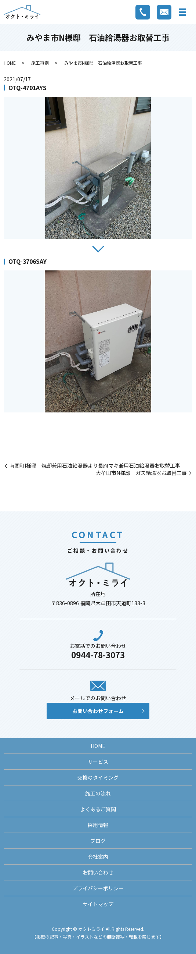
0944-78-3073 (98, 654)
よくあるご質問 (98, 809)
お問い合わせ (98, 872)
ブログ (98, 840)
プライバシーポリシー (98, 888)
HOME (10, 63)
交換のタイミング (98, 777)
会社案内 (98, 856)
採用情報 (98, 825)
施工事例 (40, 63)
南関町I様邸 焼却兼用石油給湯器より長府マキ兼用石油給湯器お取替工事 (94, 465)
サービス (98, 761)
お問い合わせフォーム (98, 710)
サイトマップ (98, 904)
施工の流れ (98, 793)
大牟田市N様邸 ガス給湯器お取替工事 (141, 472)
